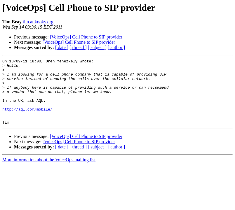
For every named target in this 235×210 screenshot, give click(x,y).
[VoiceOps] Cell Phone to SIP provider (86, 36)
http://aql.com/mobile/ (27, 119)
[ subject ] (97, 47)
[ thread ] (78, 47)
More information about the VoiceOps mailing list (48, 172)
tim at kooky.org (38, 21)
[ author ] (116, 47)
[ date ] (61, 47)
